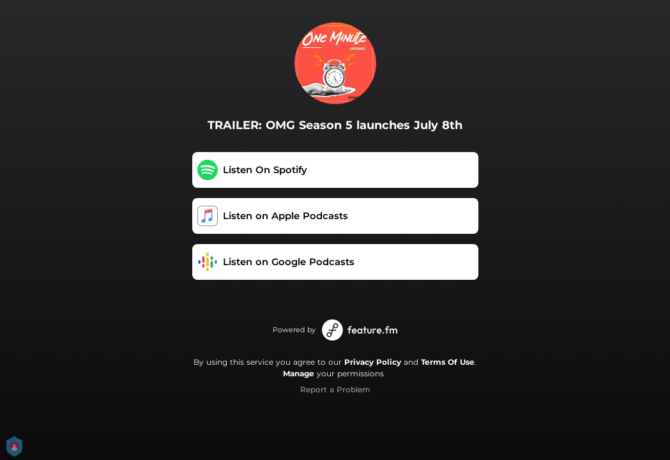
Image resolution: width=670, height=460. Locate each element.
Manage (298, 373)
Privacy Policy (372, 362)
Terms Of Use (448, 362)
